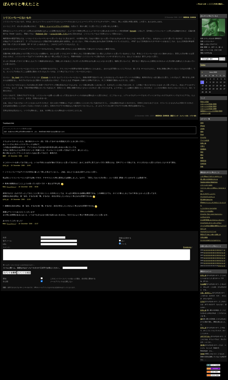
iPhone (202, 126)
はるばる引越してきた (59, 34)
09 (219, 250)
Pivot (202, 134)
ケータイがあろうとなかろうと (210, 240)
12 (224, 250)
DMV (202, 123)
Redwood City (41, 34)
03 (208, 250)
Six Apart (15, 77)
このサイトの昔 (205, 113)
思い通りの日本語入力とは (209, 179)
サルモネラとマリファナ (208, 231)
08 (217, 250)
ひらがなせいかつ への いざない (211, 223)
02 (206, 250)
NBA (201, 131)
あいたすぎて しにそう (207, 194)
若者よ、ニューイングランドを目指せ (54, 26)
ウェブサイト (11, 187)
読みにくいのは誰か (206, 211)
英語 (201, 152)
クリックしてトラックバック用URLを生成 (17, 129)
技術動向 (203, 149)
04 (210, 250)
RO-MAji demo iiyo (206, 199)
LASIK (202, 129)
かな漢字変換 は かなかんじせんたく (212, 220)
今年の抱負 (204, 237)
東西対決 (203, 160)
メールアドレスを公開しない (61, 284)
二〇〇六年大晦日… (216, 4)
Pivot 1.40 (202, 4)
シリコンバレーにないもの (17, 17)
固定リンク (174, 116)
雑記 (201, 155)
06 (213, 250)
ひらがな (203, 137)
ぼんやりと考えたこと (21, 4)
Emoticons (187, 247)
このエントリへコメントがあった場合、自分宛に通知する (73, 281)
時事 (201, 158)
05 (211, 250)
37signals (44, 77)
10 (220, 250)
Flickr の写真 (204, 102)
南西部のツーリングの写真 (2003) (211, 111)
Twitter (202, 65)
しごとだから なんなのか (208, 208)
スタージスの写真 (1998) (208, 108)
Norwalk (133, 31)
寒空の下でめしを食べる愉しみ (210, 234)
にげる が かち (205, 217)
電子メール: (7, 241)
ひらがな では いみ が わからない (211, 214)
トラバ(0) (192, 116)
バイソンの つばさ (206, 185)
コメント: (6, 247)
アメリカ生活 (204, 140)
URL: (5, 244)
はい (123, 241)
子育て (202, 146)
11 (222, 252)
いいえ (124, 244)
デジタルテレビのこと (207, 196)
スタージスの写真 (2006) (208, 104)
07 (215, 250)
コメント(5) (184, 116)
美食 (201, 166)
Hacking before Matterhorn (209, 182)
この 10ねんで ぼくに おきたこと (211, 176)
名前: (5, 238)
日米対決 (203, 163)
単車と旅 (203, 143)
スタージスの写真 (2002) (208, 106)
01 (204, 250)
